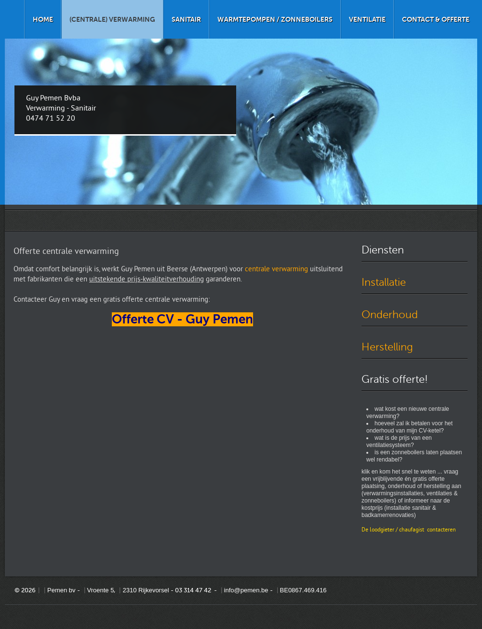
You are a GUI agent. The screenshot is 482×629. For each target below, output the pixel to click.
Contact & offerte (435, 19)
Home (43, 19)
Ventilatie (367, 19)
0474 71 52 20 (50, 119)
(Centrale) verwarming (112, 19)
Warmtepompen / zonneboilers (275, 19)
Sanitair (186, 19)
